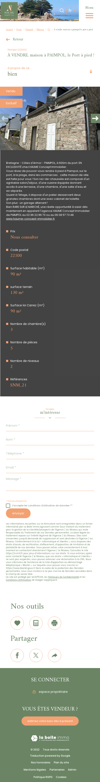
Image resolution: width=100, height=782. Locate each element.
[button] (95, 118)
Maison (40, 29)
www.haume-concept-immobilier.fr (30, 218)
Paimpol (29, 29)
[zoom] (50, 118)
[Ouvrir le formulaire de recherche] (61, 10)
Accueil (9, 29)
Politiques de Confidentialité (63, 577)
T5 (48, 29)
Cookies (61, 777)
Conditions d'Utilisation (18, 580)
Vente (19, 29)
